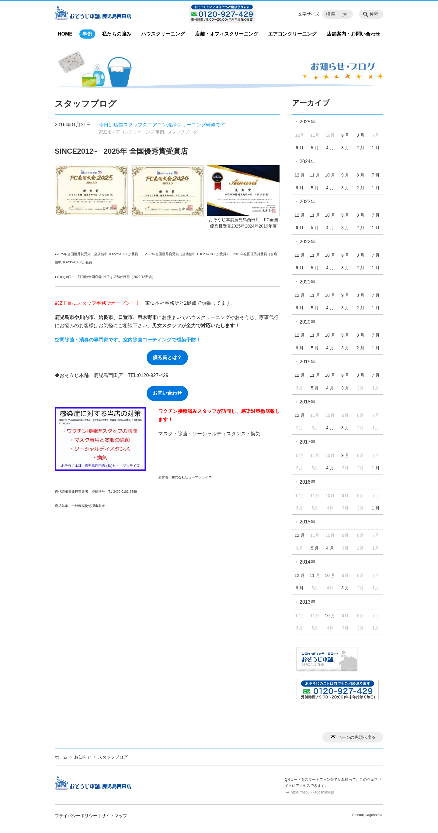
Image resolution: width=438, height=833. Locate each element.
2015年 (307, 521)
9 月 (345, 135)
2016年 (307, 482)
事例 (87, 33)
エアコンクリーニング (292, 33)
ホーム (61, 757)
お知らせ (82, 757)
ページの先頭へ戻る (356, 737)
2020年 (307, 321)
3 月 (345, 147)
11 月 (315, 175)
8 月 (360, 135)
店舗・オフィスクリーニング (226, 33)
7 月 (376, 175)
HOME (65, 33)
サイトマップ (114, 815)
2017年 (307, 441)
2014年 (307, 561)
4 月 (330, 147)
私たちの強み (116, 33)
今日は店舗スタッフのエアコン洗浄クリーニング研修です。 (164, 124)
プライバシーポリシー (76, 815)
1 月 (376, 147)
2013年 (307, 602)
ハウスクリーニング (163, 33)
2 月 (360, 147)
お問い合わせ (167, 393)
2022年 (307, 241)
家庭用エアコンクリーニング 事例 (131, 131)
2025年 (307, 121)
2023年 (307, 201)
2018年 (307, 401)
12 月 (299, 175)
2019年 (307, 361)
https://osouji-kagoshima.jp (312, 792)
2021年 (307, 281)
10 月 (330, 175)
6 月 (300, 147)
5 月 (315, 147)
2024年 (307, 161)
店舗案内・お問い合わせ (353, 33)
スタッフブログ (182, 131)
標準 (330, 14)
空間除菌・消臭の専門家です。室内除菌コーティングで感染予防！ (128, 339)
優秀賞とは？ (167, 357)
